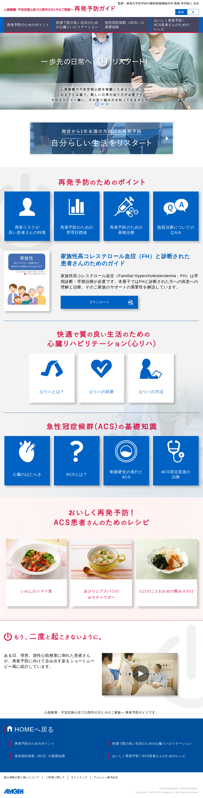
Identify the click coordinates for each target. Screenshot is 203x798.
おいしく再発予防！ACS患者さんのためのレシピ (149, 756)
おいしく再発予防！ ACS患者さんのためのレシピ (172, 25)
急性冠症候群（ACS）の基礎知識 (40, 756)
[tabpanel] (101, 71)
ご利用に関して (55, 777)
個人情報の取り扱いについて (21, 777)
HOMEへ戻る (34, 729)
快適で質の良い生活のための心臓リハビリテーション (77, 25)
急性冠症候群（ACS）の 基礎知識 (124, 25)
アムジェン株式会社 (106, 777)
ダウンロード (99, 302)
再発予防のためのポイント (28, 25)
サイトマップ (79, 777)
